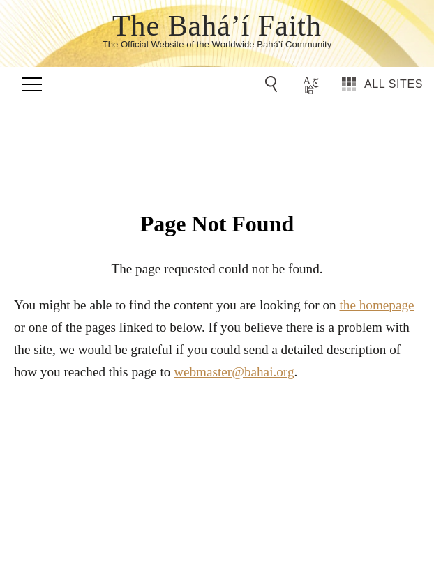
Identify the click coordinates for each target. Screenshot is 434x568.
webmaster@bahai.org (234, 371)
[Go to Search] (273, 84)
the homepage (376, 305)
